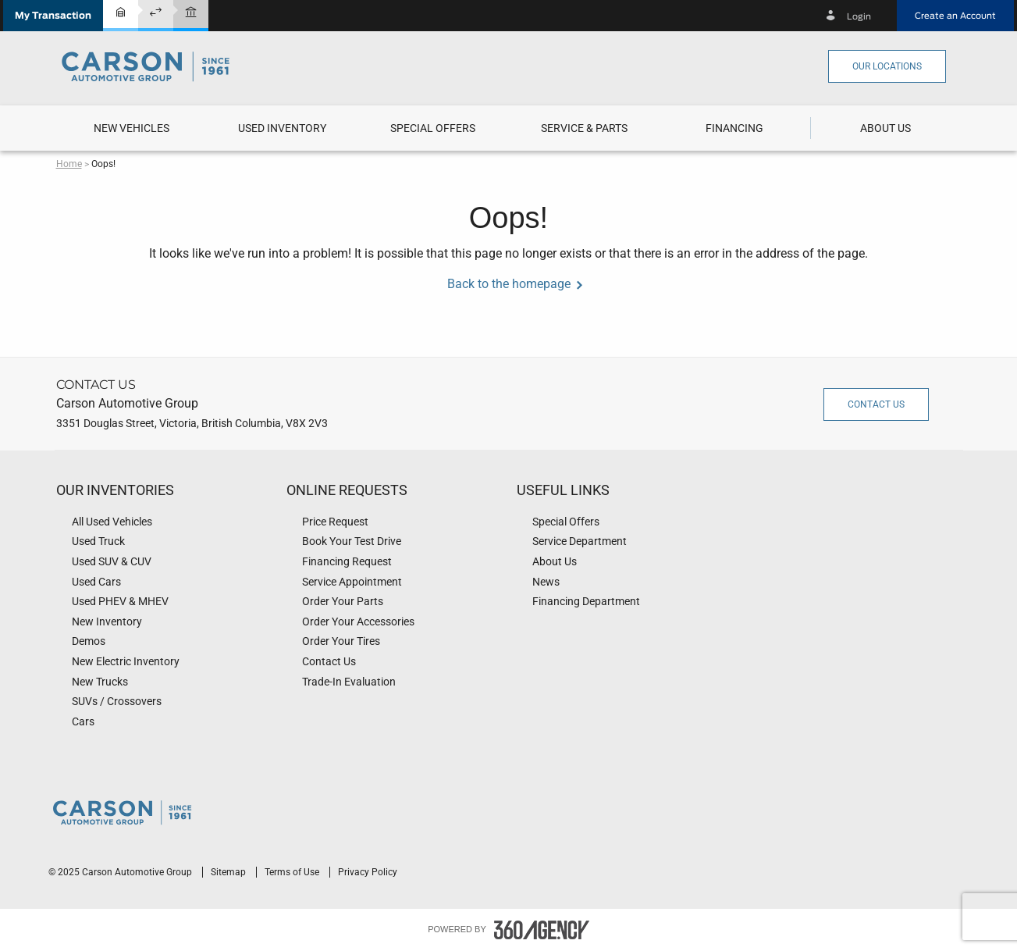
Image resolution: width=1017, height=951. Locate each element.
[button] (53, 15)
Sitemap (229, 872)
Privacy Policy (367, 872)
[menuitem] (131, 128)
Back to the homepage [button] (509, 283)
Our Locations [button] (887, 66)
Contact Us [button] (876, 404)
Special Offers (432, 128)
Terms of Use (293, 872)
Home (69, 163)
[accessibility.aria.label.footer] (541, 930)
